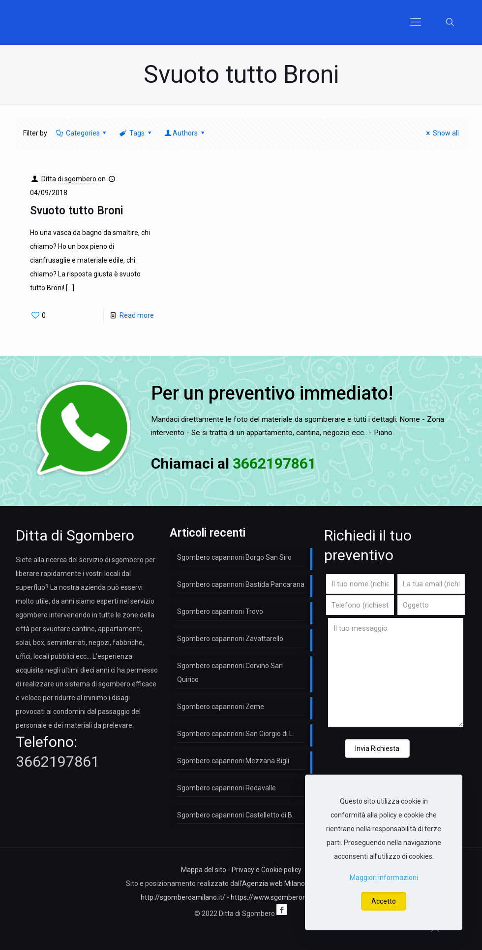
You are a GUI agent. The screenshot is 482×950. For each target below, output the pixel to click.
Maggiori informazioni (384, 878)
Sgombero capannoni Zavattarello (230, 639)
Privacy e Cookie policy (266, 870)
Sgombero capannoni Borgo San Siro (234, 557)
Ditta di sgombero (68, 179)
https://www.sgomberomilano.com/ (286, 897)
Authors (185, 133)
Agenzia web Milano (273, 883)
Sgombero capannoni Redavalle (226, 788)
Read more (137, 315)
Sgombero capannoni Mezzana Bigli (233, 761)
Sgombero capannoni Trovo (220, 611)
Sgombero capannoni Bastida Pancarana (240, 584)
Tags (136, 133)
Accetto (383, 901)
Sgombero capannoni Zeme (220, 707)
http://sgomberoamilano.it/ (183, 897)
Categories (82, 133)
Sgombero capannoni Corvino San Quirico (230, 672)
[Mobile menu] (415, 22)
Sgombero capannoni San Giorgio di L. (235, 734)
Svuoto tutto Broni (76, 210)
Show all (441, 133)
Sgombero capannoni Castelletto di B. (235, 815)
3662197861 (57, 761)
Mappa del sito (203, 870)
